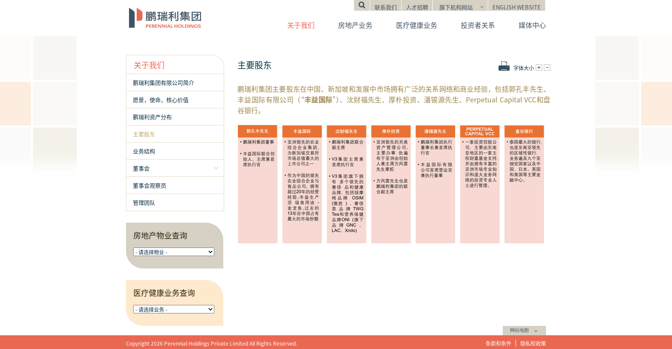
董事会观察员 (149, 185)
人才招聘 (417, 7)
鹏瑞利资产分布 (152, 117)
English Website (516, 7)
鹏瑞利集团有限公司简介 (163, 82)
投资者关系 (478, 25)
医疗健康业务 (416, 25)
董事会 (141, 168)
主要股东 (144, 134)
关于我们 (301, 25)
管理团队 (144, 202)
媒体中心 (532, 25)
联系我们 (386, 7)
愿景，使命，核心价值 (161, 99)
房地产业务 (355, 25)
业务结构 (144, 151)
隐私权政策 (533, 343)
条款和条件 (498, 343)
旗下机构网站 (456, 7)
